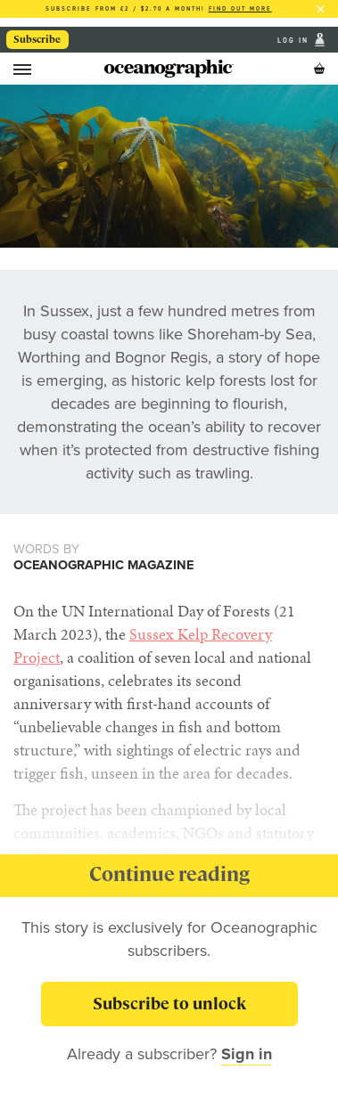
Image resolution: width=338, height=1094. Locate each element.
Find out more (240, 8)
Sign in (246, 1053)
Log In (294, 40)
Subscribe (37, 39)
